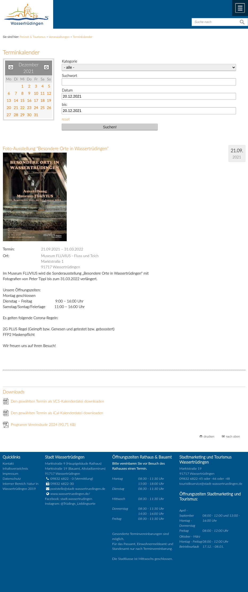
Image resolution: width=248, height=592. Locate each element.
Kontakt (8, 463)
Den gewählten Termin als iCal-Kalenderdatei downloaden (57, 412)
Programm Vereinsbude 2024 (43, 424)
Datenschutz (12, 479)
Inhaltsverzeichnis (15, 468)
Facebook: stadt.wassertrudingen (68, 499)
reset (66, 119)
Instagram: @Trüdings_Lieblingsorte (70, 503)
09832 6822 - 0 (59, 479)
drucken (209, 436)
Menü (240, 8)
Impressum (10, 474)
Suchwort (69, 75)
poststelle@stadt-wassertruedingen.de (77, 489)
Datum (67, 90)
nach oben (233, 436)
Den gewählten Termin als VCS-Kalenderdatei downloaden (57, 401)
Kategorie (69, 61)
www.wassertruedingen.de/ (70, 494)
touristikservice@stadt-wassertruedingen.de (210, 484)
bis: (64, 104)
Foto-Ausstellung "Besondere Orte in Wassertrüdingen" (56, 148)
